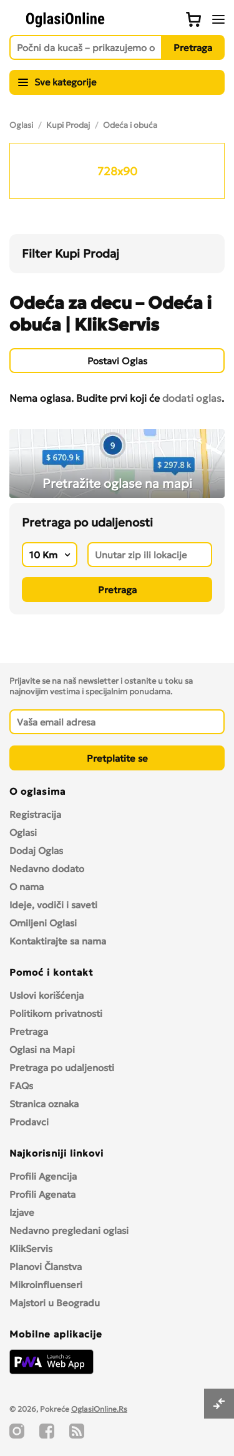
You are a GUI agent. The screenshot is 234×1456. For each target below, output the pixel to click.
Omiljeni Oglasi (43, 923)
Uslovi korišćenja (46, 995)
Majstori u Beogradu (54, 1303)
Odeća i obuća (130, 125)
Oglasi (21, 125)
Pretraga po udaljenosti (61, 1068)
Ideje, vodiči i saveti (53, 905)
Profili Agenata (42, 1194)
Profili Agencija (43, 1176)
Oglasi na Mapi (42, 1050)
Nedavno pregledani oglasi (69, 1230)
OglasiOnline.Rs (99, 1409)
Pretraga (28, 1031)
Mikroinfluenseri (45, 1285)
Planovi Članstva (45, 1267)
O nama (26, 887)
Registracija (35, 814)
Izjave (21, 1212)
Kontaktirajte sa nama (57, 941)
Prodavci (29, 1122)
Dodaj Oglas (36, 851)
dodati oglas (192, 398)
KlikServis (30, 1249)
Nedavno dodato (46, 869)
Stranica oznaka (44, 1104)
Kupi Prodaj (68, 125)
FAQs (21, 1086)
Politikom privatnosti (55, 1013)
